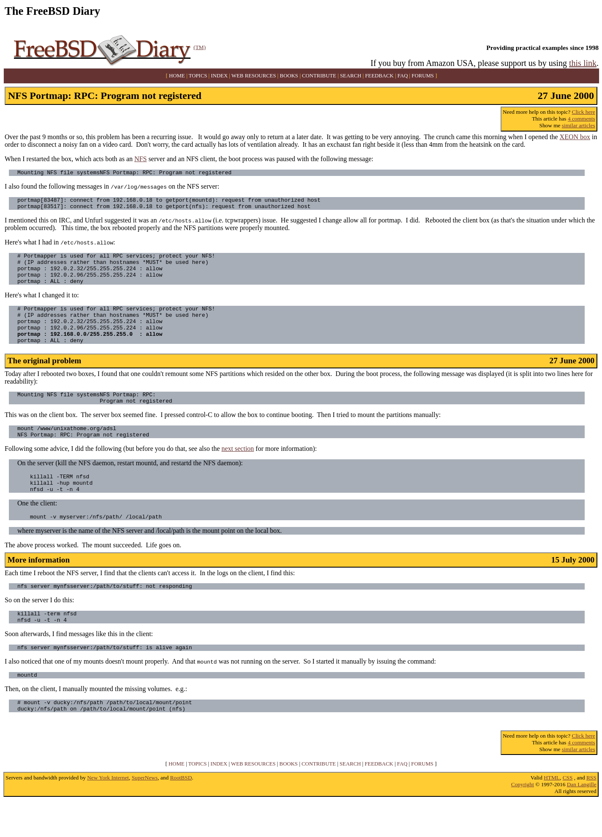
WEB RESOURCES (254, 76)
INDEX (219, 76)
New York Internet (108, 814)
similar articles (578, 125)
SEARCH (351, 76)
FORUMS (422, 76)
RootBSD (181, 814)
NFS (140, 158)
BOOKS (289, 76)
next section (237, 471)
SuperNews (145, 814)
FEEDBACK (379, 76)
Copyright (522, 821)
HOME (177, 76)
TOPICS (197, 76)
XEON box (575, 136)
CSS (568, 814)
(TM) (199, 47)
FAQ (403, 76)
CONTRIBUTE (319, 76)
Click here (583, 112)
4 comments (581, 118)
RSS (591, 814)
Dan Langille (582, 821)
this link (583, 63)
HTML (552, 814)
